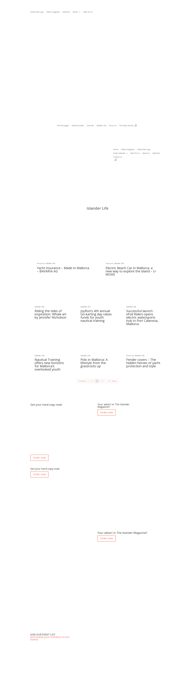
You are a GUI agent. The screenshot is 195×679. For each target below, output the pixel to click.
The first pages (63, 126)
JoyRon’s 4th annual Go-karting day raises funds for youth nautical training (96, 316)
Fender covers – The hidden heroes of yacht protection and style (143, 362)
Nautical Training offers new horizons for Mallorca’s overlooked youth (49, 364)
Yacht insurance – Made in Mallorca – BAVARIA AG (63, 269)
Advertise (66, 12)
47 (109, 381)
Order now (39, 457)
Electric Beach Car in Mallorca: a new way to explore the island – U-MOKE (131, 271)
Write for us (88, 12)
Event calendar (119, 153)
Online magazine (53, 12)
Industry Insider (78, 126)
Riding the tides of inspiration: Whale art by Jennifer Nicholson (50, 314)
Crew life (90, 126)
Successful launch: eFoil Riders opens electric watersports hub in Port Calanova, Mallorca (142, 317)
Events (75, 12)
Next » (114, 381)
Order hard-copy (37, 12)
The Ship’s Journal (126, 126)
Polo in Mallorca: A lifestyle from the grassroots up (94, 362)
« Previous (82, 381)
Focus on (112, 126)
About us (146, 153)
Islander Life (101, 126)
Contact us (117, 157)
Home (115, 150)
